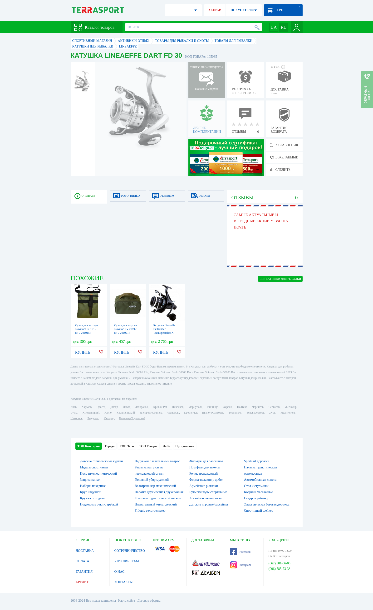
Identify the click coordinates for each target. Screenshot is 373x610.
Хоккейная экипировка (205, 498)
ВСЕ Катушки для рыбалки (280, 279)
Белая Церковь (255, 412)
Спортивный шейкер (258, 510)
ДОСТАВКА (85, 551)
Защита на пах (90, 479)
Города (109, 446)
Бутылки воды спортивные (208, 492)
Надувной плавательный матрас (157, 461)
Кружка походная (92, 498)
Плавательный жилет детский (156, 504)
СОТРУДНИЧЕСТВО (129, 551)
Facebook (240, 551)
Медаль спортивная (94, 467)
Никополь (77, 418)
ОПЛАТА (82, 561)
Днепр (114, 407)
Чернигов (258, 407)
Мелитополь (287, 412)
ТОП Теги (127, 446)
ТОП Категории (89, 446)
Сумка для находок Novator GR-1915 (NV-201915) (86, 329)
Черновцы (173, 412)
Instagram (240, 564)
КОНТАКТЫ (123, 582)
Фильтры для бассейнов (206, 461)
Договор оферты (149, 600)
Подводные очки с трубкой (99, 504)
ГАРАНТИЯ (84, 571)
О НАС (119, 571)
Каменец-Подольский (132, 418)
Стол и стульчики (256, 486)
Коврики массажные (258, 492)
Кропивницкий (126, 412)
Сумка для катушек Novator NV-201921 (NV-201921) (126, 329)
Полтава (242, 407)
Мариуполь (195, 407)
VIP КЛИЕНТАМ (126, 561)
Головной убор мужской (152, 479)
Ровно (108, 412)
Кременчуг (190, 412)
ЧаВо (166, 446)
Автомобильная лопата (260, 479)
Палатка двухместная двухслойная (159, 492)
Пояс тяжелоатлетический (98, 473)
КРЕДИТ (82, 582)
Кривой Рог (160, 407)
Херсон (227, 407)
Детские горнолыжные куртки (101, 461)
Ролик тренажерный (203, 473)
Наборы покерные (93, 486)
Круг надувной (90, 492)
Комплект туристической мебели (158, 498)
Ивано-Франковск (213, 412)
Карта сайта (126, 600)
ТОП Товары (148, 446)
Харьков (87, 407)
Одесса (101, 407)
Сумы (74, 412)
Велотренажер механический (155, 486)
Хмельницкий (91, 412)
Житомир (291, 407)
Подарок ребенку (256, 498)
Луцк (272, 412)
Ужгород (109, 418)
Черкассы (274, 407)
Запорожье (141, 407)
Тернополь (235, 412)
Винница (212, 407)
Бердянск (93, 418)
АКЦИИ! (214, 10)
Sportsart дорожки (256, 461)
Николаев (177, 407)
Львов (126, 407)
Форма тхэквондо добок (206, 479)
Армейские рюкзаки (203, 486)
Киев (74, 407)
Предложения (184, 446)
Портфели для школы (204, 467)
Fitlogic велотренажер (150, 510)
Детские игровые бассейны (208, 504)
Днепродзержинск (151, 412)
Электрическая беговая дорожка (267, 504)
